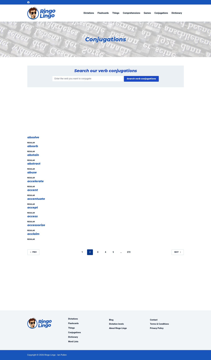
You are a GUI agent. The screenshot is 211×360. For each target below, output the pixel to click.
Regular (31, 143)
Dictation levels (116, 324)
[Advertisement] (105, 113)
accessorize (36, 225)
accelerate (35, 181)
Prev (33, 252)
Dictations (89, 13)
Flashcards (103, 13)
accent (32, 190)
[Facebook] (28, 2)
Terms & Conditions (159, 324)
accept (32, 207)
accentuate (36, 199)
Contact (154, 320)
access (32, 216)
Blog (111, 320)
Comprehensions (131, 13)
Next (177, 252)
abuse (32, 172)
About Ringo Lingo (118, 328)
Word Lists (73, 341)
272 (128, 252)
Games (147, 13)
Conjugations (161, 13)
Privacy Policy (156, 328)
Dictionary (177, 13)
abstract (33, 163)
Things (115, 13)
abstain (33, 155)
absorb (32, 146)
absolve (33, 137)
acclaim (33, 234)
